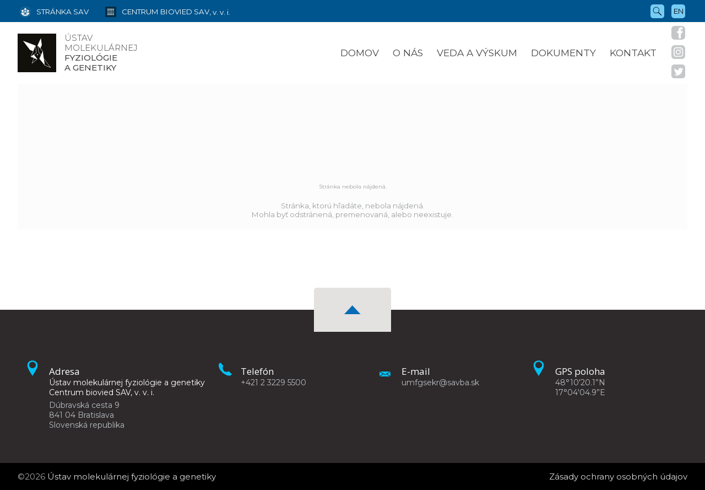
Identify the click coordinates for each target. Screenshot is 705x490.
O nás (408, 52)
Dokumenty (563, 52)
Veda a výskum (477, 52)
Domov (359, 52)
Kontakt (633, 52)
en (679, 11)
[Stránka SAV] (54, 11)
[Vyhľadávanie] (657, 10)
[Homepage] (37, 53)
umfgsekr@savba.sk (440, 382)
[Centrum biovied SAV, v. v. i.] (159, 11)
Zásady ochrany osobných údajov (618, 476)
